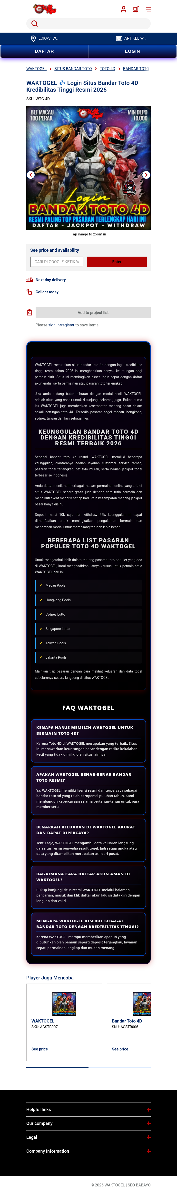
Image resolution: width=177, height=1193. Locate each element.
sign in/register (61, 325)
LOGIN (132, 51)
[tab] (57, 1067)
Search (33, 23)
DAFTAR (44, 51)
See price (39, 1049)
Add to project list (93, 312)
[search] (88, 23)
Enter (117, 262)
